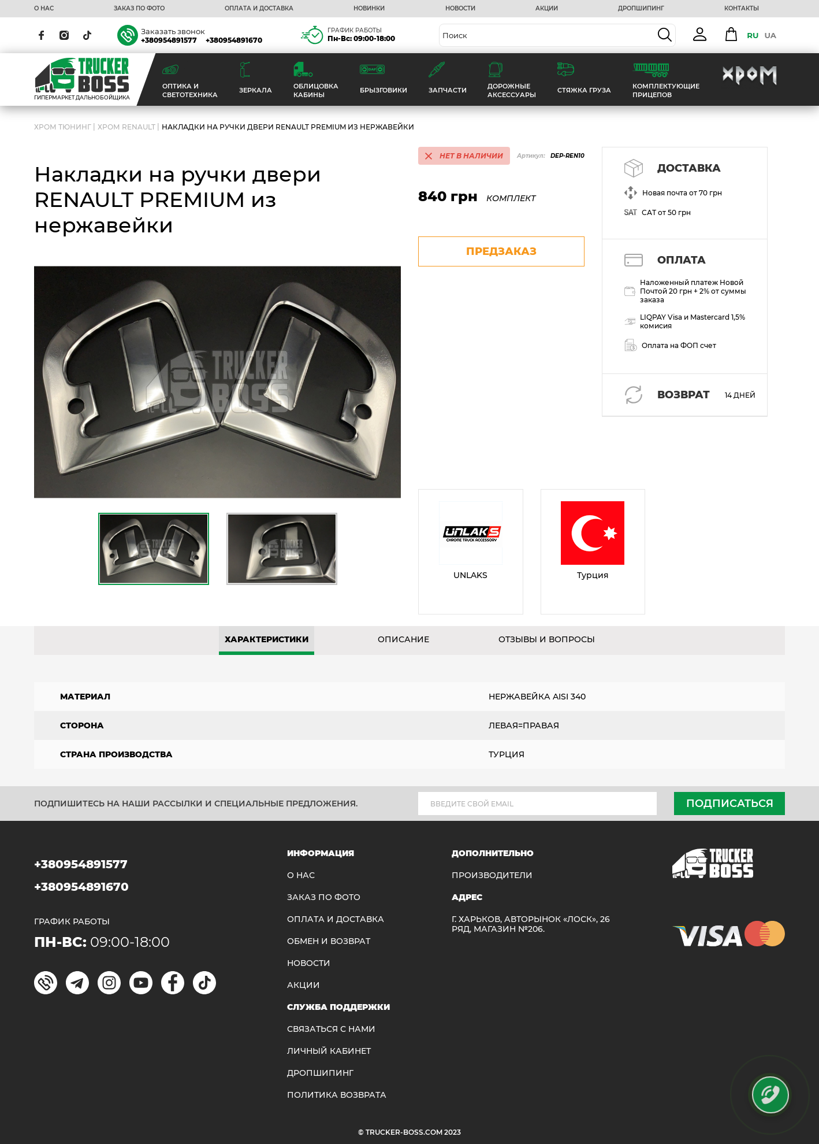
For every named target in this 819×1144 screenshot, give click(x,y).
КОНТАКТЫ (741, 8)
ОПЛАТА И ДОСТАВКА (259, 8)
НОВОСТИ (460, 8)
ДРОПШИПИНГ (641, 8)
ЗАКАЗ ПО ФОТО (139, 8)
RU (752, 35)
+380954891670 (234, 40)
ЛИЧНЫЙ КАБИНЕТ (329, 1051)
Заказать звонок (173, 31)
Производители (492, 875)
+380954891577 (169, 40)
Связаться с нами (331, 1029)
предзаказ (501, 251)
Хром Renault (126, 127)
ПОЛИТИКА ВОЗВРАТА (336, 1095)
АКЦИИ (546, 8)
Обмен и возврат (328, 941)
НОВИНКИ (369, 8)
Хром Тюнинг (62, 127)
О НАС (44, 8)
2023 (452, 1132)
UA (770, 35)
